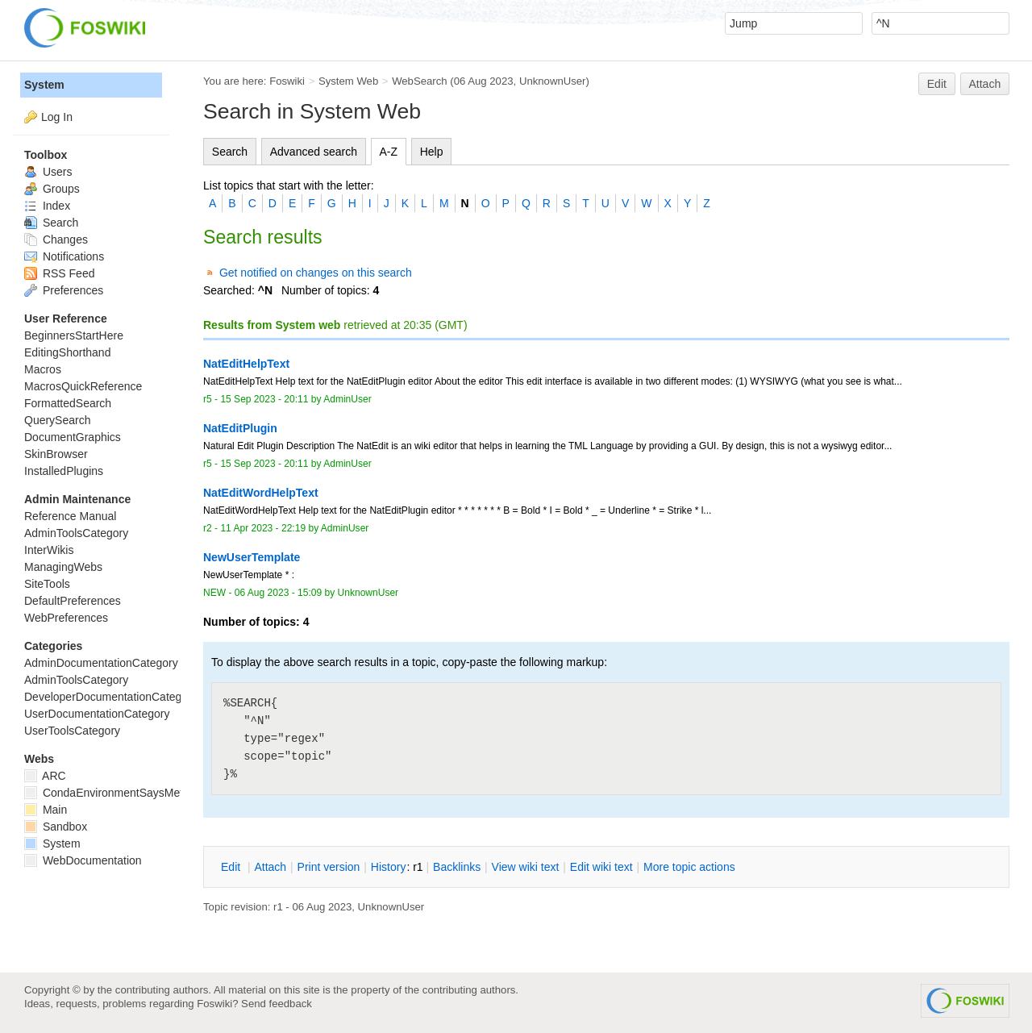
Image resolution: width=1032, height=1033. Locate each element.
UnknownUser (552, 81)
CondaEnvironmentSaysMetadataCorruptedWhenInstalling (179, 792)
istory (388, 866)
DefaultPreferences (72, 600)
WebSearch (419, 81)
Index (47, 205)
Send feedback (276, 1004)
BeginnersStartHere (73, 335)
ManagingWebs (63, 566)
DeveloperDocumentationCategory (111, 696)
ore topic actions (689, 866)
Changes (56, 239)
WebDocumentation (83, 860)
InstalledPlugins (63, 470)
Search (230, 151)
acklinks (457, 866)
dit (232, 866)
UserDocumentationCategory (97, 713)
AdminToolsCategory (76, 533)
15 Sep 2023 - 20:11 (264, 399)
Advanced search (313, 151)
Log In (57, 116)
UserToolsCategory (72, 730)
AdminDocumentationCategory (101, 662)
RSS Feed (59, 273)
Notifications (64, 256)
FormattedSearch (67, 403)
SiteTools (47, 583)
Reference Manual (70, 516)
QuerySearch (57, 420)
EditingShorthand (67, 352)
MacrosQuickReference (83, 386)
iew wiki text (526, 866)
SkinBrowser (56, 454)
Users (48, 171)
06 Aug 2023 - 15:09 (278, 592)
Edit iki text (601, 866)
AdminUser (347, 399)
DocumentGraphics (72, 437)
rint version (329, 866)
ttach (270, 866)
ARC (45, 775)
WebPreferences (66, 617)
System (44, 84)
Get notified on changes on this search (315, 272)
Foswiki (287, 81)
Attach (985, 83)
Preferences (63, 290)
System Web (348, 81)
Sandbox (55, 826)
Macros (42, 369)
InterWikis (48, 550)
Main (45, 809)
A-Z (389, 151)
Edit (937, 83)
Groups (52, 188)
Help (431, 151)
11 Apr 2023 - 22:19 (263, 528)
